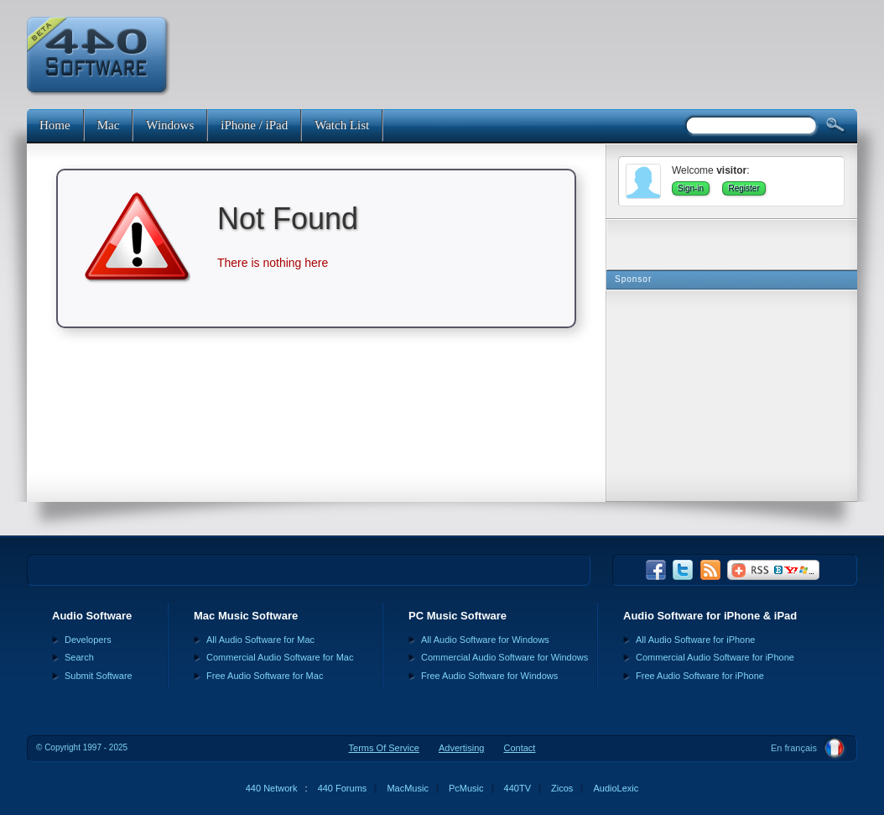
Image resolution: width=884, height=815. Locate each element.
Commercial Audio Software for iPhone (715, 657)
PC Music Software (457, 615)
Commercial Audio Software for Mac (279, 657)
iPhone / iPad (254, 125)
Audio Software (92, 615)
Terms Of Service (384, 748)
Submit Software (99, 676)
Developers (88, 640)
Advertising (461, 748)
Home (54, 125)
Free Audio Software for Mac (264, 676)
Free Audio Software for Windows (489, 676)
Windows (170, 125)
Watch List (342, 125)
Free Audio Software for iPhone (700, 676)
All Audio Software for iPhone (695, 640)
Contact (519, 748)
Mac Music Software (246, 615)
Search (79, 657)
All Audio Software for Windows (485, 640)
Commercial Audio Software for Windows (504, 657)
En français (794, 748)
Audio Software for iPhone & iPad (710, 615)
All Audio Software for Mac (260, 640)
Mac (108, 125)
